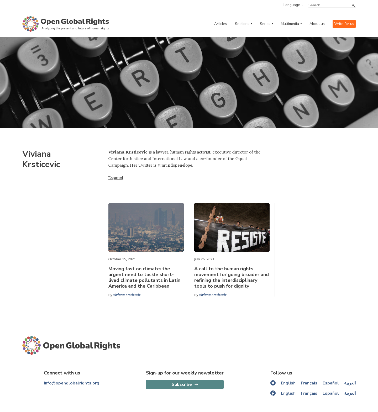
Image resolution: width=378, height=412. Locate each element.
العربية (350, 383)
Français (309, 383)
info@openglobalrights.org (71, 383)
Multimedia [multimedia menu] (290, 23)
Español (331, 383)
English (288, 383)
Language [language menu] (292, 5)
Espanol (115, 178)
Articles (220, 23)
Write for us (344, 23)
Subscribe (182, 384)
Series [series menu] (265, 23)
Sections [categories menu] (242, 23)
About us (317, 23)
